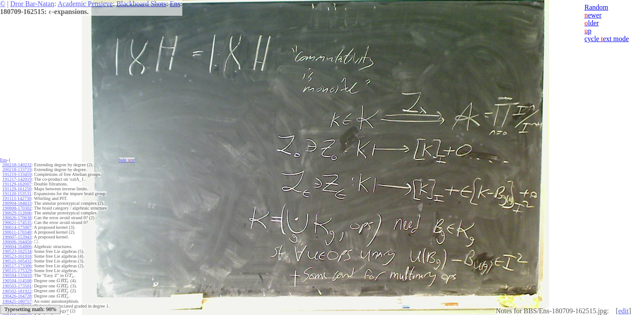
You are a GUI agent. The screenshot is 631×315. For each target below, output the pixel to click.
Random (596, 7)
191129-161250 (16, 188)
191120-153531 (16, 193)
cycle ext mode (607, 38)
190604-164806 (17, 246)
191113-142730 (16, 198)
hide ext (127, 160)
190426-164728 (17, 294)
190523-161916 (17, 256)
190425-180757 (17, 299)
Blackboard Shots (141, 3)
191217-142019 (17, 179)
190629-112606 (16, 212)
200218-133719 (17, 169)
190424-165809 (17, 304)
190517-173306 (17, 265)
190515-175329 (17, 270)
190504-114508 (16, 280)
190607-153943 (17, 236)
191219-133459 (17, 174)
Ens (175, 3)
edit (623, 311)
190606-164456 (17, 241)
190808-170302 (17, 208)
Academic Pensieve (85, 3)
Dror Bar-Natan (32, 3)
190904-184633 (17, 203)
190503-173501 (17, 285)
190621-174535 (17, 222)
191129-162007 (16, 184)
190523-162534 (17, 251)
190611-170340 (16, 232)
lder (592, 23)
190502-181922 (17, 289)
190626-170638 (17, 217)
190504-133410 (17, 275)
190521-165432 (17, 261)
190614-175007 (17, 227)
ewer (593, 15)
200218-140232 (17, 164)
